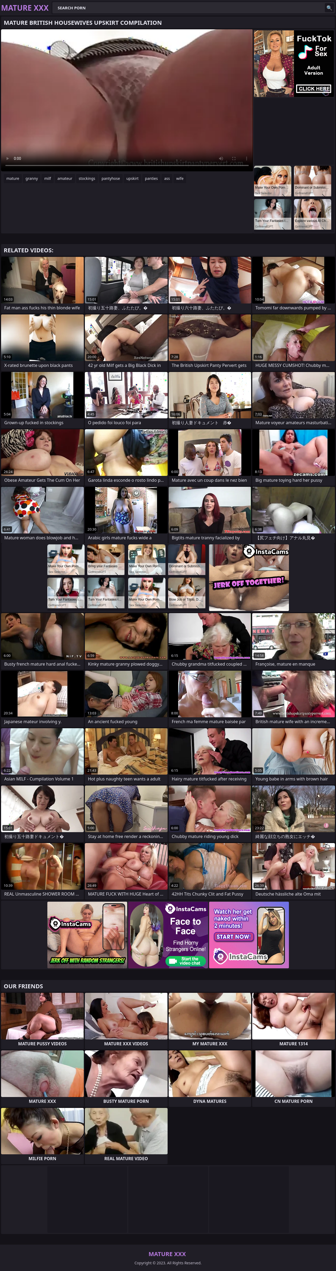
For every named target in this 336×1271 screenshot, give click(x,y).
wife (179, 178)
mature (12, 178)
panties (151, 178)
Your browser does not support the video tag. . (127, 100)
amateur (64, 178)
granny (32, 178)
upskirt (132, 178)
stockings (87, 178)
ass (167, 178)
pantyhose (111, 178)
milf (47, 178)
